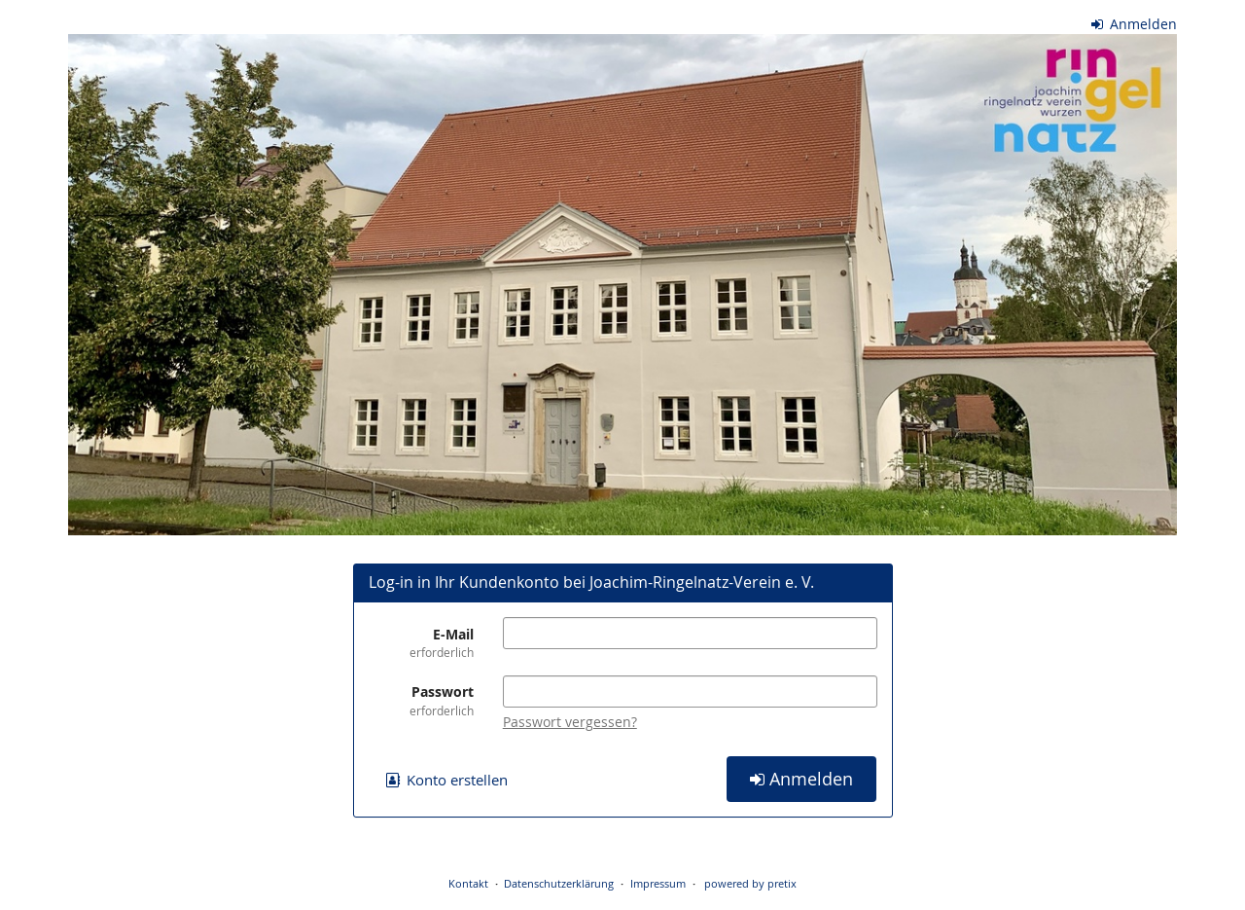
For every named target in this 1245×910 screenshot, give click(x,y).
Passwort (421, 700)
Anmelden (1134, 24)
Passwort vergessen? (570, 721)
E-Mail (421, 643)
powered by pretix (750, 883)
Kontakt (468, 883)
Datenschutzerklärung (559, 883)
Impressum (658, 883)
